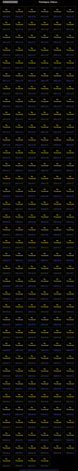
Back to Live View (10, 2)
